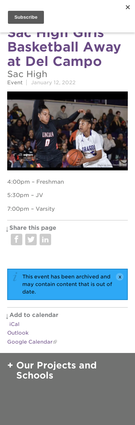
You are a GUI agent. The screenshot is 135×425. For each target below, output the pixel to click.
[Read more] (67, 131)
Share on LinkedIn (45, 239)
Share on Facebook (16, 239)
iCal (14, 324)
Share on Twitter (31, 239)
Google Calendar (30, 342)
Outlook (17, 333)
